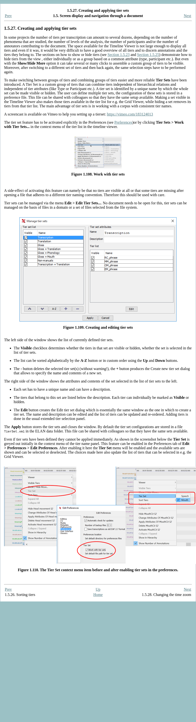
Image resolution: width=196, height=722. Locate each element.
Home (98, 595)
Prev (8, 16)
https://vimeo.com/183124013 (130, 114)
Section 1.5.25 (148, 55)
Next (187, 16)
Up (98, 589)
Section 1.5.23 (118, 55)
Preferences (123, 122)
